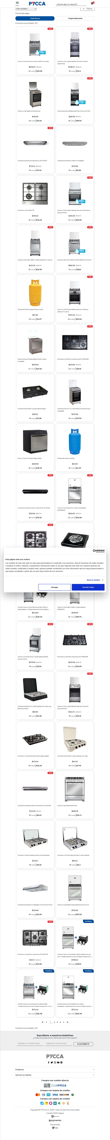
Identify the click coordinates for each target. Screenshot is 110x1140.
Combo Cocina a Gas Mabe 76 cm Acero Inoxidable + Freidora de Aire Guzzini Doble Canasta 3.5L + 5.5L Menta (74, 1015)
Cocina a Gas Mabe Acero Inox (67, 814)
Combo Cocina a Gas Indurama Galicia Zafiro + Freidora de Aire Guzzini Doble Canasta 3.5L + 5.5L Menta (34, 1015)
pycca (17, 10)
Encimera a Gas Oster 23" (26, 219)
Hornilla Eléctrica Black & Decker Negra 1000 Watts (74, 566)
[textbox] (69, 4)
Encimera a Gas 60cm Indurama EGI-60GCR (33, 566)
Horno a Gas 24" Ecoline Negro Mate (29, 467)
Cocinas (38, 10)
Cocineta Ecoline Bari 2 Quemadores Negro (32, 418)
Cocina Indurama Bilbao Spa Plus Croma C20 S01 (73, 120)
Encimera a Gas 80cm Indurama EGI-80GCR (33, 963)
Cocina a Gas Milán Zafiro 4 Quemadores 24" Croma (35, 269)
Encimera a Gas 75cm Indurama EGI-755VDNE (72, 666)
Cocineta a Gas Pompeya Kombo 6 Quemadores (34, 864)
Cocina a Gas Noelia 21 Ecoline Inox (29, 120)
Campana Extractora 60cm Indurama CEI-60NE (34, 517)
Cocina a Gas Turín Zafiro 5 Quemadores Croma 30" (74, 269)
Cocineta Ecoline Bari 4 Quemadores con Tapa (72, 765)
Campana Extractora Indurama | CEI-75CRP (32, 170)
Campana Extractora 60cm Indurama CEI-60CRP (34, 814)
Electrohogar (28, 10)
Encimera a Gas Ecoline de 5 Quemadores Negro (33, 765)
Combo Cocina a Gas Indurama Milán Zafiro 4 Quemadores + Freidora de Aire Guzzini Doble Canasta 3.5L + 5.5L (33, 618)
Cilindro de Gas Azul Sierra (66, 467)
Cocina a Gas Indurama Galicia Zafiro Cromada (33, 70)
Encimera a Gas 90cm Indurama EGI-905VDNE (73, 368)
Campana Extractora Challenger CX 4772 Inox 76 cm (35, 914)
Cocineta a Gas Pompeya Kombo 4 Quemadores (73, 864)
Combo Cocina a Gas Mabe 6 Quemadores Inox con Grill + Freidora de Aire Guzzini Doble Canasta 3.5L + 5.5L (74, 966)
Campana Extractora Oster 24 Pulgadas (70, 170)
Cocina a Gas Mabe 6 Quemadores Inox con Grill (73, 914)
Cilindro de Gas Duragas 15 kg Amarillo (30, 318)
